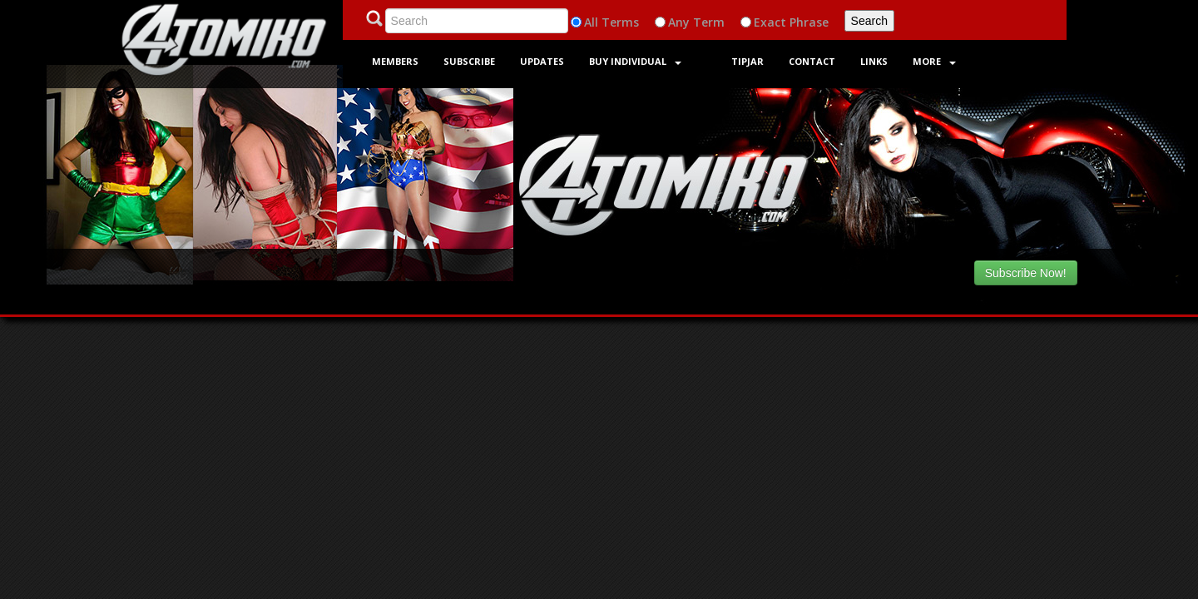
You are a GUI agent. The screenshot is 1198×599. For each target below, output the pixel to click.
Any (679, 22)
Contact (812, 61)
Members (395, 61)
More (934, 61)
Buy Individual (635, 61)
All (591, 22)
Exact (770, 22)
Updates (542, 61)
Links (874, 61)
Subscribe (469, 61)
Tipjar (747, 61)
